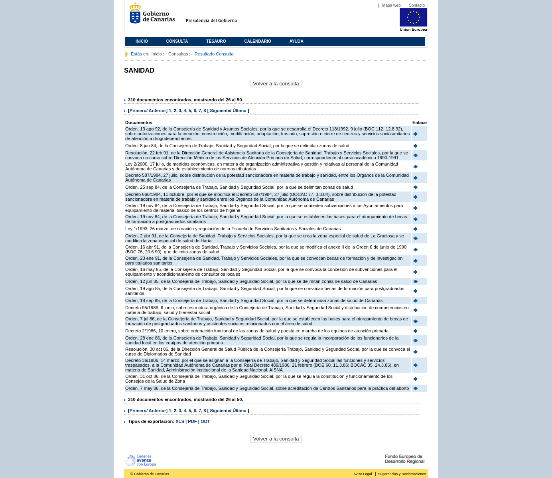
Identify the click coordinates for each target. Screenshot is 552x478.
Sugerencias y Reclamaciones (402, 474)
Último (240, 110)
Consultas (178, 53)
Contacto (417, 5)
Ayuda (297, 41)
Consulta (177, 41)
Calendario (257, 41)
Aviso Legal (362, 474)
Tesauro (216, 41)
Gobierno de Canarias (149, 16)
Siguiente (220, 110)
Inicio (142, 41)
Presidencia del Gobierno (218, 16)
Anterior (157, 110)
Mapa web (391, 5)
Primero (138, 110)
